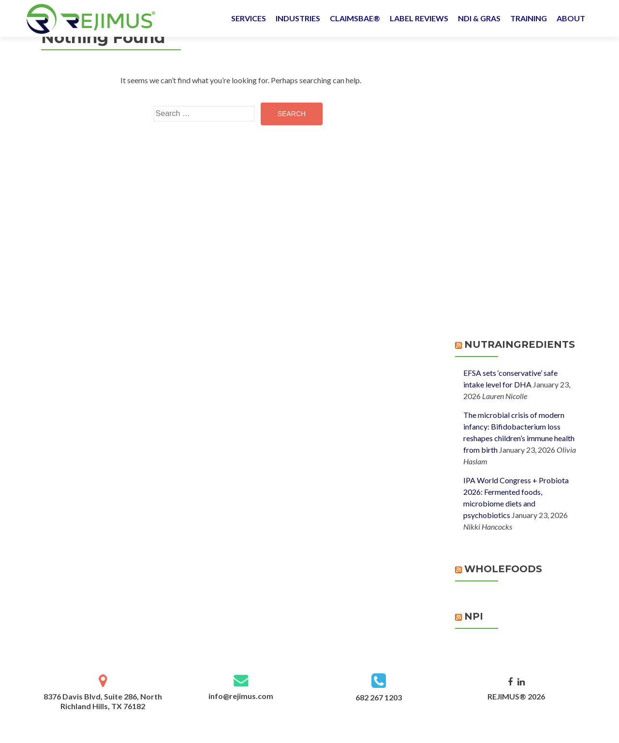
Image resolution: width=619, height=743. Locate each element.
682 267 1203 (378, 697)
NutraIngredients (519, 344)
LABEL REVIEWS (419, 18)
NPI (473, 616)
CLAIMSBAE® (355, 18)
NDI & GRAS (479, 18)
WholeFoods (503, 569)
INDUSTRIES (298, 18)
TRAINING (528, 18)
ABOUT (571, 18)
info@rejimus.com (240, 695)
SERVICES (248, 18)
